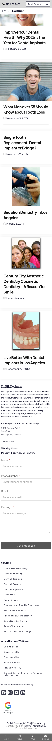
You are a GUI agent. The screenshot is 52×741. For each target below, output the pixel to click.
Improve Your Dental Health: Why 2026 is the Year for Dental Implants (24, 37)
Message (7, 507)
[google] (22, 692)
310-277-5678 (11, 4)
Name (5, 460)
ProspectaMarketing (26, 728)
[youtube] (16, 692)
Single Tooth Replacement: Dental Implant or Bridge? (22, 142)
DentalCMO (14, 725)
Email (5, 491)
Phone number (10, 475)
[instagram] (10, 692)
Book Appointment (38, 4)
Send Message (26, 545)
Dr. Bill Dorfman (13, 11)
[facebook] (3, 692)
